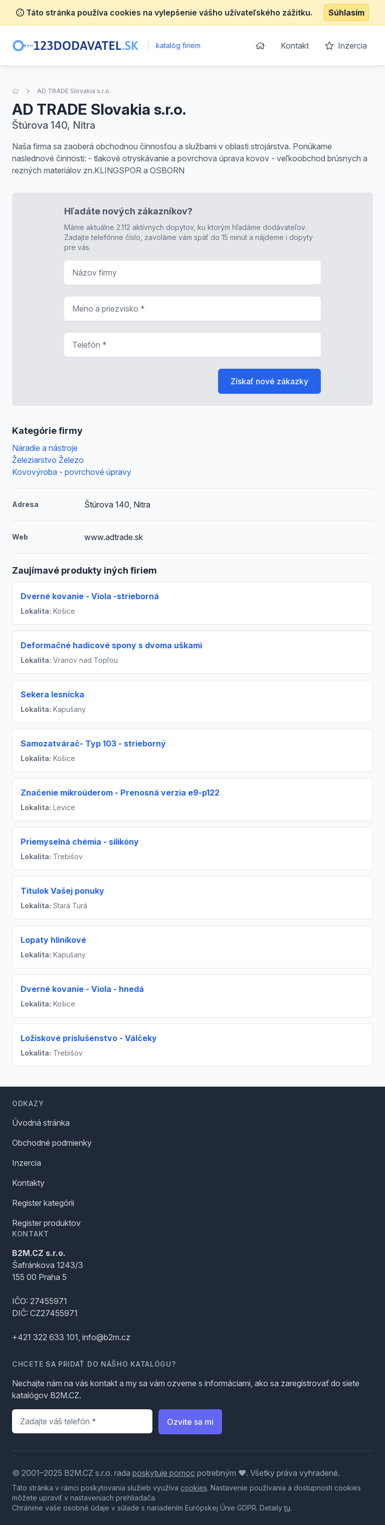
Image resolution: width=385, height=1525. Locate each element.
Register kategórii (43, 1203)
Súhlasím (346, 13)
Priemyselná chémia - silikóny (80, 842)
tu (287, 1507)
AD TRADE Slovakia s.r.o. (74, 91)
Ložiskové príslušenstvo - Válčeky (89, 1038)
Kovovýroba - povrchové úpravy (71, 472)
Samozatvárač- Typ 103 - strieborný (93, 743)
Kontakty (28, 1183)
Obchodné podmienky (52, 1143)
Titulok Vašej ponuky (62, 891)
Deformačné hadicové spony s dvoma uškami (111, 645)
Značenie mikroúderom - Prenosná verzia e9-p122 (120, 793)
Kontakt (295, 46)
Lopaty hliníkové (53, 940)
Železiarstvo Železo (48, 460)
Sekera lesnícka (52, 694)
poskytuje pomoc (163, 1473)
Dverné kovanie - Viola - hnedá (82, 989)
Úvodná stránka (41, 1123)
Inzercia (346, 46)
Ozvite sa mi (190, 1422)
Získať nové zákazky (269, 381)
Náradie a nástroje (45, 448)
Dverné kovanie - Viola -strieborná (90, 596)
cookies (193, 1487)
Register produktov (46, 1223)
